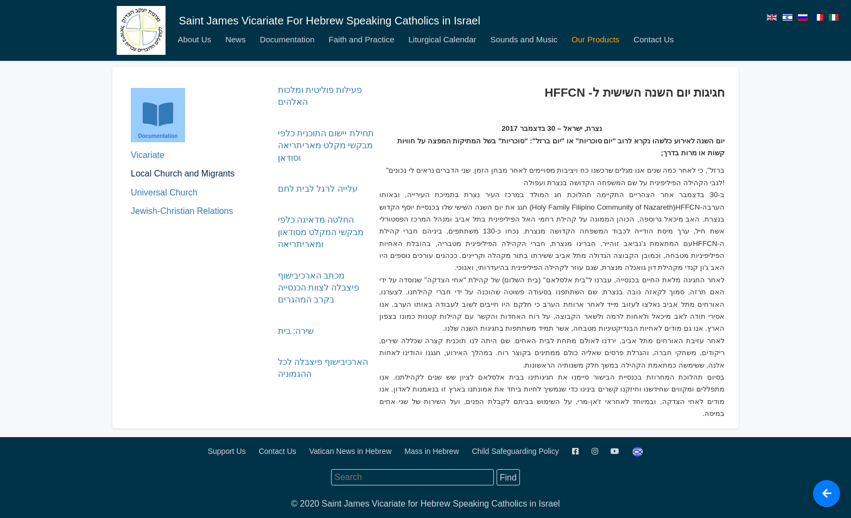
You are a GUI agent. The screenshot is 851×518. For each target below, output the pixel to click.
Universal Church (164, 192)
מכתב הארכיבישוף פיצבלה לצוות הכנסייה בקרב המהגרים (319, 288)
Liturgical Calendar (442, 39)
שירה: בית (296, 331)
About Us (194, 39)
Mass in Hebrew (432, 451)
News (235, 39)
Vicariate (147, 155)
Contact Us (653, 39)
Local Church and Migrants (182, 173)
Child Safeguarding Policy (516, 451)
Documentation (287, 39)
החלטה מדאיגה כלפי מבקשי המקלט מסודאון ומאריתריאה (321, 232)
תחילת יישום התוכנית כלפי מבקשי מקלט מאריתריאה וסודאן (326, 145)
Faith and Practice (362, 39)
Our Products (595, 39)
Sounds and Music (524, 39)
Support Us (228, 451)
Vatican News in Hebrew (351, 451)
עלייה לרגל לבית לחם (318, 188)
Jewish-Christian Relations (182, 211)
